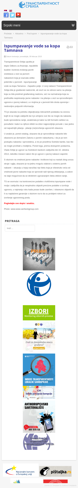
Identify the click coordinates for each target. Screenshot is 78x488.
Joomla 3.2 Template (51, 485)
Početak (8, 33)
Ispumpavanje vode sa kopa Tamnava (32, 48)
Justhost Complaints (69, 485)
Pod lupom (32, 33)
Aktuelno (19, 33)
